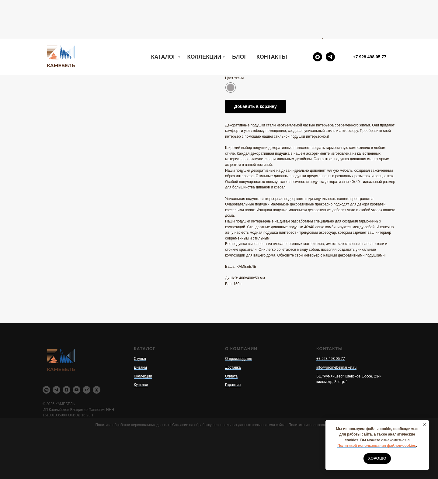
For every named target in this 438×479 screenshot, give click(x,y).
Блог (239, 18)
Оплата (231, 376)
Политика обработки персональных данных (132, 425)
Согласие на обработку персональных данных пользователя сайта (228, 425)
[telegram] (330, 18)
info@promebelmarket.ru (336, 367)
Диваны (140, 367)
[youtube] (76, 390)
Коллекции (204, 18)
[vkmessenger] (46, 390)
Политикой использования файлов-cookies (376, 445)
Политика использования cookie (314, 425)
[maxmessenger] (317, 18)
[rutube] (86, 390)
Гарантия (233, 385)
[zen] (66, 390)
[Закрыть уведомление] (424, 425)
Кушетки (141, 385)
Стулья (140, 359)
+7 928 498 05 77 (330, 359)
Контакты (271, 18)
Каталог (163, 18)
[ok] (96, 390)
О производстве (238, 359)
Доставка (233, 367)
